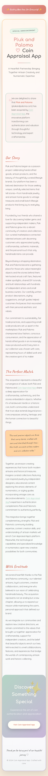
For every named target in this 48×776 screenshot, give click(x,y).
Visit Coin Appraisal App (24, 726)
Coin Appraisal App (26, 387)
